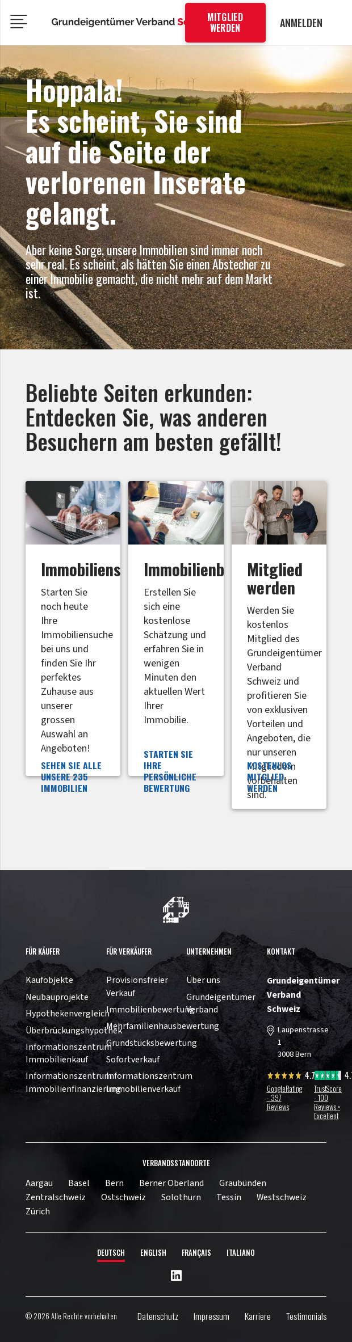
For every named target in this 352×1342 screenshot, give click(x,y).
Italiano (241, 1252)
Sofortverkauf (133, 1059)
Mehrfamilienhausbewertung (162, 1026)
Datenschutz (157, 1316)
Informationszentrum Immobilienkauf (69, 1053)
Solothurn (181, 1197)
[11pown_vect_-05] (134, 22)
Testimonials (306, 1316)
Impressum (211, 1316)
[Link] (73, 645)
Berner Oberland (171, 1183)
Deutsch (111, 1252)
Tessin (228, 1197)
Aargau (39, 1183)
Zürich (38, 1211)
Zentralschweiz (56, 1197)
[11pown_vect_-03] (176, 910)
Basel (79, 1183)
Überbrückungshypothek (74, 1030)
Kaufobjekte (49, 980)
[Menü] (19, 23)
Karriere (258, 1316)
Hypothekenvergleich (68, 1013)
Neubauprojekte (57, 997)
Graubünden (242, 1183)
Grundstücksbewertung (151, 1043)
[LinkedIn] (176, 1276)
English (153, 1252)
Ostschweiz (123, 1197)
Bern (114, 1183)
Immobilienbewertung (150, 1009)
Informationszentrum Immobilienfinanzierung (73, 1082)
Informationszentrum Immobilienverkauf (149, 1082)
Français (196, 1252)
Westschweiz (282, 1197)
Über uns (203, 980)
